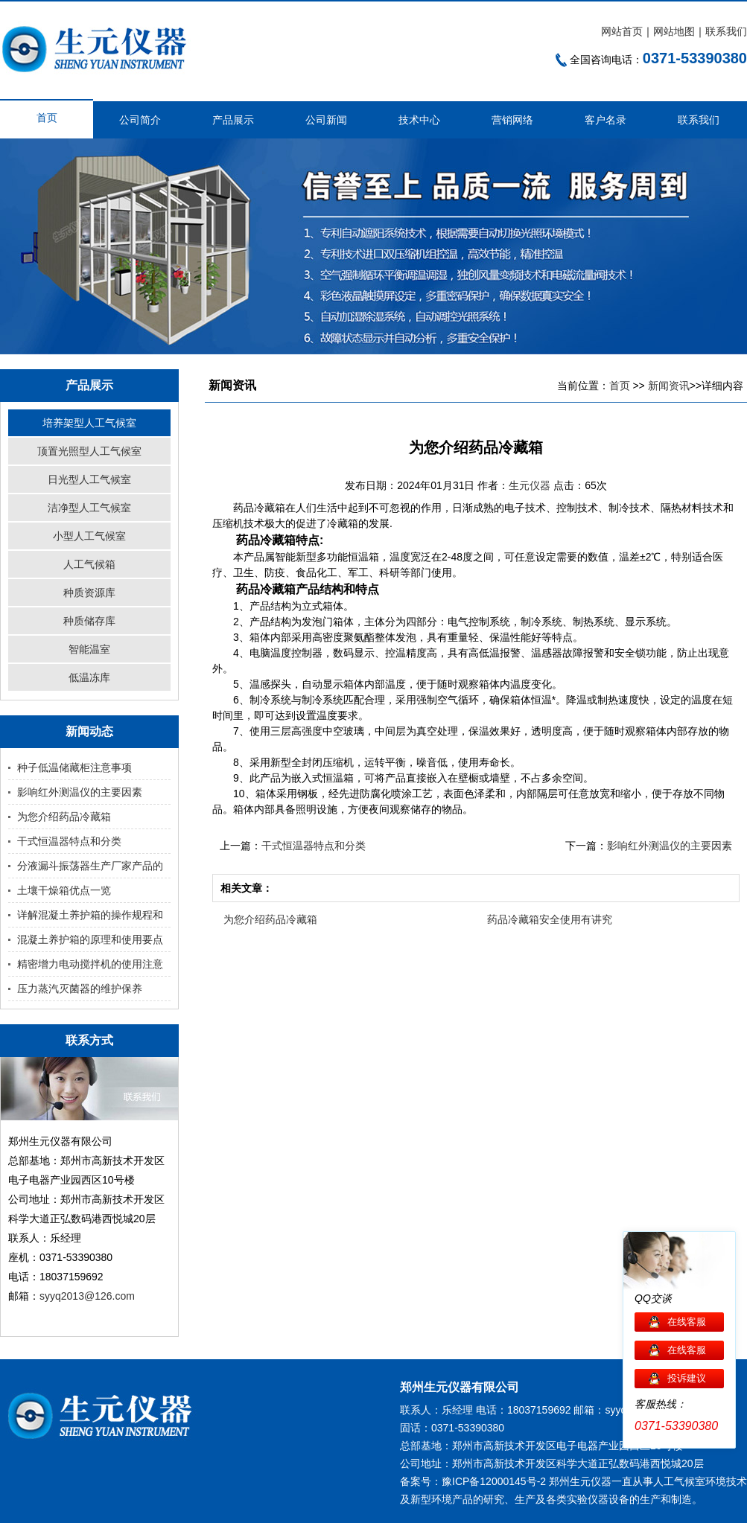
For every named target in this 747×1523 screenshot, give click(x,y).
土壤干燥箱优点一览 (64, 890)
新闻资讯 (669, 386)
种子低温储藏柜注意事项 (74, 767)
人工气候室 (679, 1481)
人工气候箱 (89, 564)
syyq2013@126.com (87, 1296)
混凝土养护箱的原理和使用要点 (90, 939)
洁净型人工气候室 (89, 508)
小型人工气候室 (89, 536)
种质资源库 (89, 592)
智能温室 (89, 649)
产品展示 (233, 120)
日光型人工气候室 (89, 479)
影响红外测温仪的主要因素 (79, 792)
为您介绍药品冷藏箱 (64, 817)
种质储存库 (89, 621)
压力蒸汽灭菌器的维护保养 (79, 988)
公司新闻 (326, 120)
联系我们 (726, 31)
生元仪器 (531, 485)
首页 (46, 118)
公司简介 (140, 120)
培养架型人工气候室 (89, 423)
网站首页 (622, 31)
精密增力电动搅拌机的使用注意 (90, 964)
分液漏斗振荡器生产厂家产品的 (90, 866)
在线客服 (686, 1321)
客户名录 (605, 120)
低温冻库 (89, 677)
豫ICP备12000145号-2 (494, 1481)
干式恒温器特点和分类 (69, 841)
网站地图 (674, 31)
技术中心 (419, 120)
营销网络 (512, 120)
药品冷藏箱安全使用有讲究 (549, 919)
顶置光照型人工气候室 (89, 451)
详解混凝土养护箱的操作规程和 (90, 915)
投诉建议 (686, 1378)
